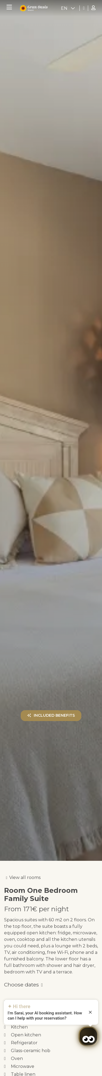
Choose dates (21, 984)
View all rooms (25, 877)
